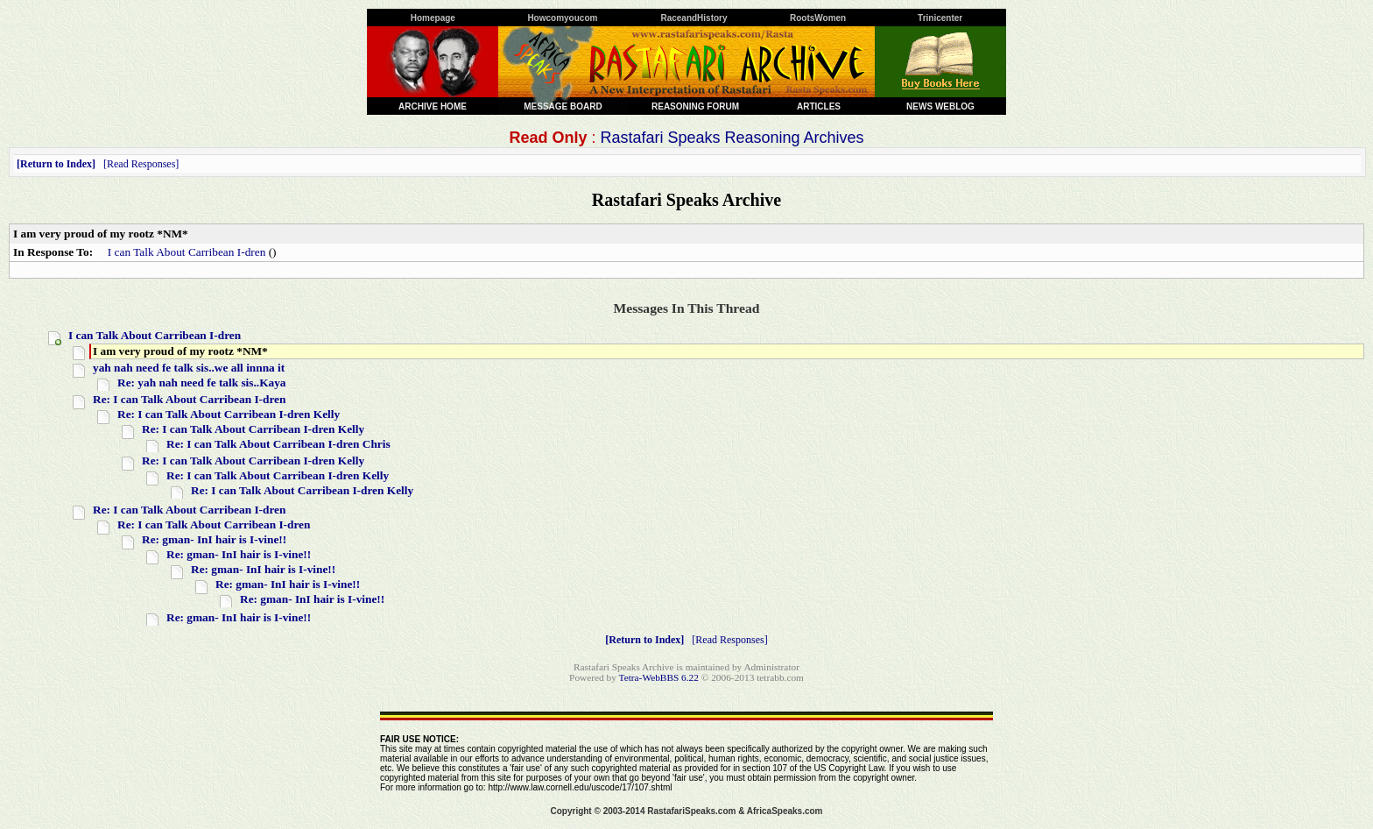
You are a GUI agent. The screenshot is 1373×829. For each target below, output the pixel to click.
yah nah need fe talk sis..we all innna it (189, 367)
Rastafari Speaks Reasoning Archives (731, 137)
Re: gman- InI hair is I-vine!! (214, 539)
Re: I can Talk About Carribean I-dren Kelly (228, 414)
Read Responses (141, 164)
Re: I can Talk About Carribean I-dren (189, 399)
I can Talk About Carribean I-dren (187, 252)
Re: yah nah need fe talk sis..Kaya (201, 382)
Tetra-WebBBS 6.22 (659, 677)
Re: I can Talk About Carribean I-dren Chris (278, 443)
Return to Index (56, 164)
